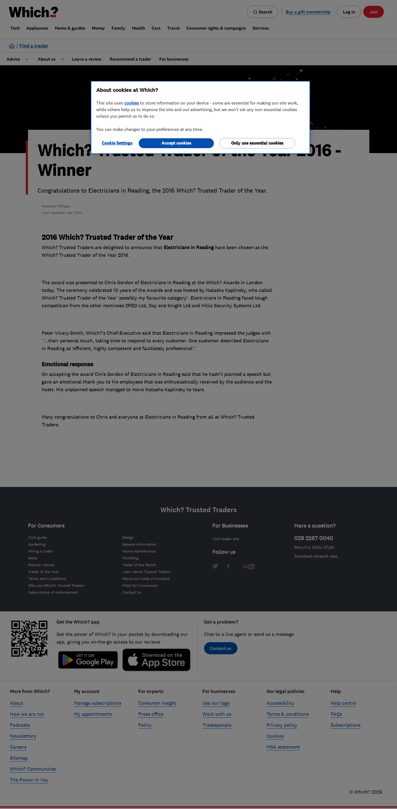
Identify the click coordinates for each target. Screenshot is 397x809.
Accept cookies (176, 143)
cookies (131, 103)
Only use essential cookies (257, 143)
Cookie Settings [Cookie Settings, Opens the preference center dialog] (117, 143)
